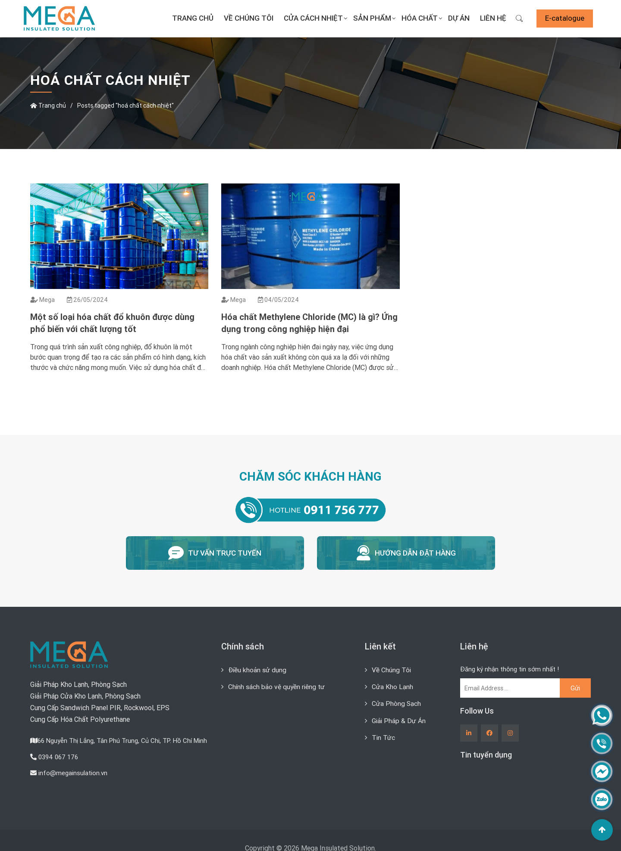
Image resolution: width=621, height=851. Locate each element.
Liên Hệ (493, 18)
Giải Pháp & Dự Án (399, 717)
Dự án (459, 18)
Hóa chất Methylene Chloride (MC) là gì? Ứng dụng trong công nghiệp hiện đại (309, 322)
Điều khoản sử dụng (257, 667)
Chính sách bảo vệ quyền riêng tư (277, 684)
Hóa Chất (419, 18)
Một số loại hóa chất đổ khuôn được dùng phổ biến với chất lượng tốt (112, 322)
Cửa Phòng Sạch (396, 700)
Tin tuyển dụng (486, 752)
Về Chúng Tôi (248, 18)
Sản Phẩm (372, 18)
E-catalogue (564, 18)
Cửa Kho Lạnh (392, 684)
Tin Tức (383, 734)
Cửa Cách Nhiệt (313, 18)
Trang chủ (192, 18)
